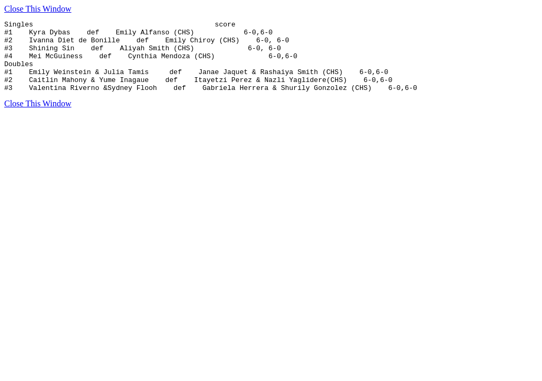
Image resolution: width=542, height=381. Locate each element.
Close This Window (37, 8)
